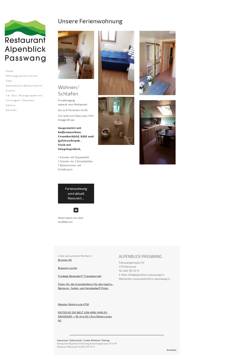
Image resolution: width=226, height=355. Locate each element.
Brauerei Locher (67, 267)
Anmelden (171, 350)
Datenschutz (76, 340)
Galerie (11, 105)
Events (10, 90)
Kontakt (11, 110)
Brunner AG (65, 259)
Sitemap (105, 340)
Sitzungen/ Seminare (20, 100)
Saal (9, 80)
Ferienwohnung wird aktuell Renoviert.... (76, 193)
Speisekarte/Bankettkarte (24, 85)
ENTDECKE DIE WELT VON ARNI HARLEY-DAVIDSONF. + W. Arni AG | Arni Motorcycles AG (85, 316)
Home (9, 71)
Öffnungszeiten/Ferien (22, 75)
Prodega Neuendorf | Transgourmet (79, 276)
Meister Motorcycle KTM (73, 304)
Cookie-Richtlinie (92, 340)
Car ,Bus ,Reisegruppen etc (24, 95)
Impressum (62, 340)
